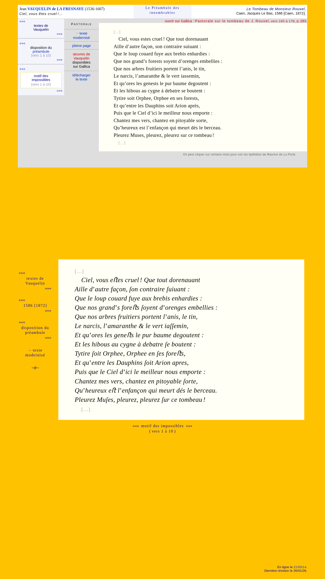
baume (180, 83)
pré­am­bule (41, 51)
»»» (59, 33)
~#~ (35, 367)
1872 (299, 13)
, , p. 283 (250, 21)
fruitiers (154, 68)
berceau (212, 127)
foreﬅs (130, 307)
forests (155, 61)
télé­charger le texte (82, 77)
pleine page (81, 46)
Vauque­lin (35, 283)
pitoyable (185, 120)
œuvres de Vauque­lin (81, 56)
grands (109, 307)
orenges (190, 61)
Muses (137, 135)
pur (168, 83)
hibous (133, 90)
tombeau (203, 135)
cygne (154, 90)
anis (187, 68)
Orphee (143, 98)
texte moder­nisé (81, 35)
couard (146, 53)
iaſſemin (175, 326)
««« (22, 21)
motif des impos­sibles (41, 78)
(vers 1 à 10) (41, 55)
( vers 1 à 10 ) (162, 431)
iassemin (190, 76)
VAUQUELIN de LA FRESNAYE (55, 9)
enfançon (159, 127)
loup (133, 53)
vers (145, 120)
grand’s (139, 61)
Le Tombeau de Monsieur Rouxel (275, 9)
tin (201, 68)
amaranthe (149, 76)
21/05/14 (299, 567)
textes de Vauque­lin (41, 27)
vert (175, 76)
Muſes (105, 399)
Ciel (123, 39)
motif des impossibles (162, 426)
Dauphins (155, 105)
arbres (138, 68)
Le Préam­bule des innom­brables (163, 10)
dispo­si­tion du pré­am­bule (35, 330)
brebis (179, 53)
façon (147, 46)
